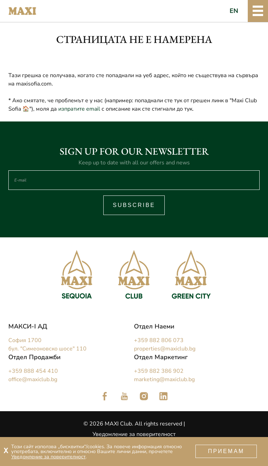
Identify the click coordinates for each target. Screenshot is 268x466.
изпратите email (79, 109)
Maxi (22, 11)
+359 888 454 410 (33, 371)
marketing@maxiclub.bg (164, 379)
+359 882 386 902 (159, 371)
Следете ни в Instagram (144, 396)
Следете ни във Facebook (104, 396)
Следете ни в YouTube (124, 396)
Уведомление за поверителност (134, 434)
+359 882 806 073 (159, 340)
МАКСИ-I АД (27, 326)
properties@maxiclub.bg (164, 349)
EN (234, 11)
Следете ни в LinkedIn (163, 396)
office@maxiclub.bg (32, 379)
